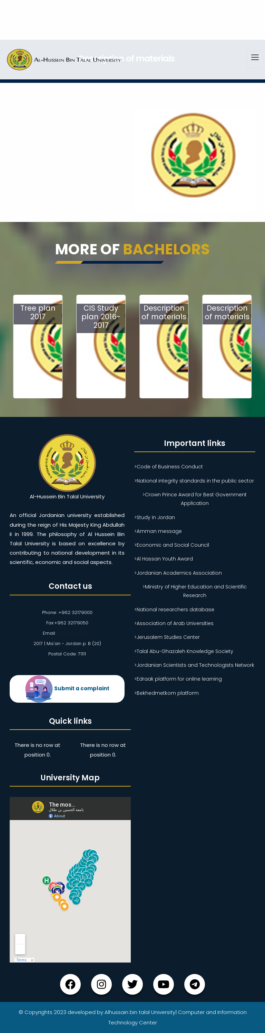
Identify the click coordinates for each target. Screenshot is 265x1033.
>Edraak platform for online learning (178, 678)
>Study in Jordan (154, 517)
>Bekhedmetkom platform (166, 693)
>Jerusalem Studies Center (167, 637)
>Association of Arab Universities (174, 623)
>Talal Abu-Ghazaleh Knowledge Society (183, 651)
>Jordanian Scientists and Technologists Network (194, 665)
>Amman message (158, 531)
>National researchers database (174, 609)
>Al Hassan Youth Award (163, 558)
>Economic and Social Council (171, 545)
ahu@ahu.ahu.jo (73, 633)
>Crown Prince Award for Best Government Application (195, 499)
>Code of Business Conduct (168, 466)
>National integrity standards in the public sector (194, 480)
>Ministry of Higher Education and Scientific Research (195, 591)
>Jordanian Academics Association (178, 572)
